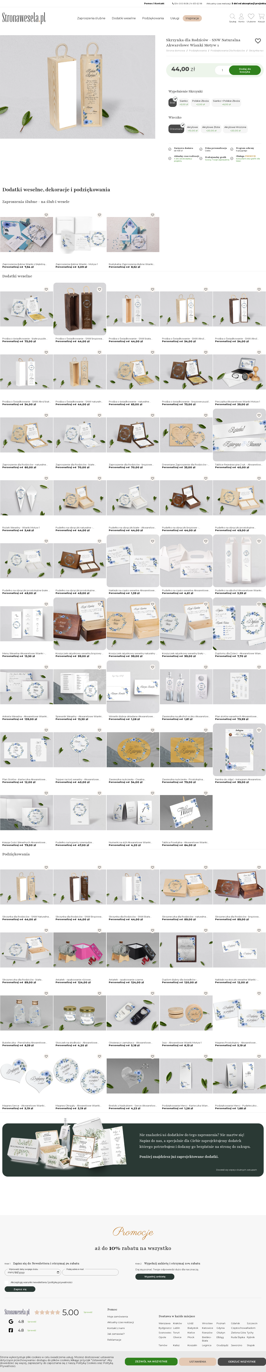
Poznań (221, 1323)
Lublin (176, 1327)
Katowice (207, 1327)
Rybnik (251, 1337)
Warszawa (164, 1323)
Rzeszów (207, 1332)
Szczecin (252, 1323)
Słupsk (251, 1345)
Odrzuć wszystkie (242, 1361)
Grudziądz (222, 1345)
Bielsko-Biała (207, 1339)
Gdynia (221, 1327)
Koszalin (192, 1345)
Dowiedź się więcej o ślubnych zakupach (236, 1170)
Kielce (191, 1332)
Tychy (250, 1332)
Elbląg (220, 1337)
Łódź (190, 1323)
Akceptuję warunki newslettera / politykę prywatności (38, 1282)
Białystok (193, 1327)
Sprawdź (88, 1312)
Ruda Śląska (238, 1337)
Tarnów (163, 1345)
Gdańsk (235, 1323)
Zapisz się (20, 1289)
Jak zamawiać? (116, 1333)
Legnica (206, 1345)
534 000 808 (181, 3)
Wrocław (207, 1323)
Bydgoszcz (165, 1327)
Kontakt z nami (116, 1328)
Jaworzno (236, 1345)
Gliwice (177, 1337)
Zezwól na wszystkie (151, 1361)
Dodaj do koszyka (245, 70)
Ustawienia (197, 1361)
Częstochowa (239, 1327)
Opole (162, 1337)
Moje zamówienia (117, 1316)
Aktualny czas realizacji (120, 1322)
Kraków (177, 1323)
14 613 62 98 (196, 3)
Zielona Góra (238, 1332)
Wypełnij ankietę (154, 1276)
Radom (251, 1327)
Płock (191, 1337)
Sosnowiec (165, 1332)
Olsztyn (221, 1332)
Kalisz (176, 1345)
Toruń (176, 1332)
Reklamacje (114, 1339)
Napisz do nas (150, 1140)
